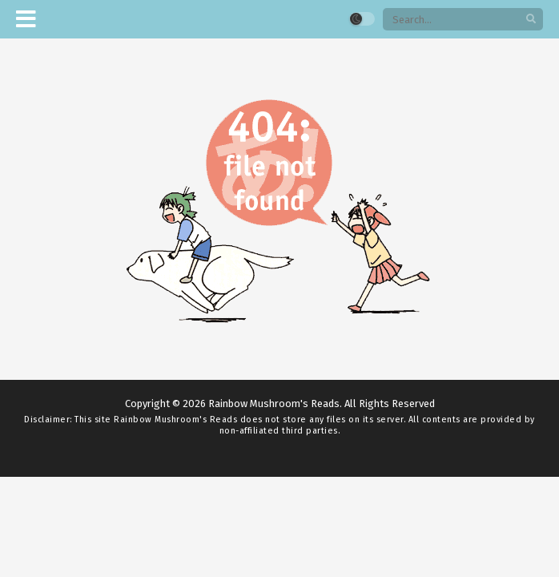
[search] (531, 19)
